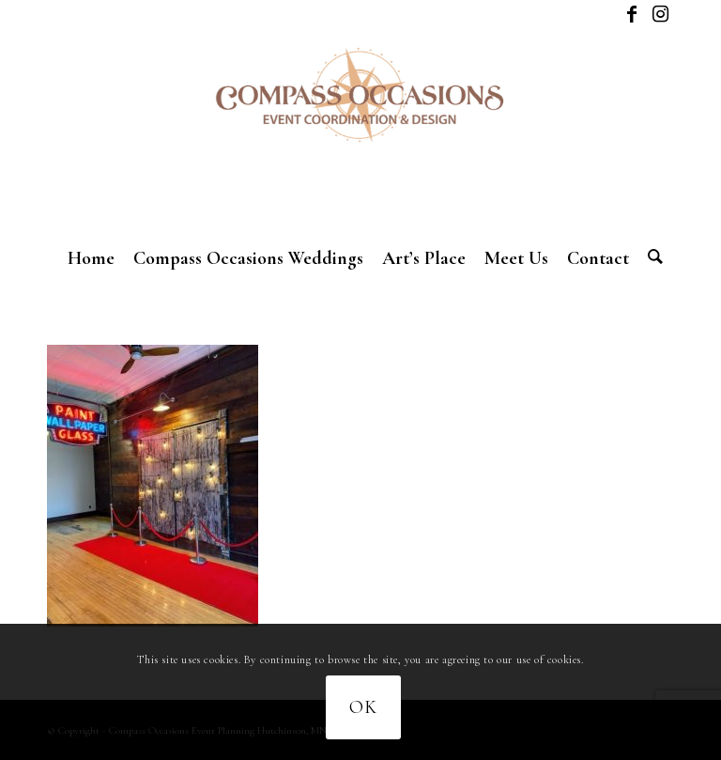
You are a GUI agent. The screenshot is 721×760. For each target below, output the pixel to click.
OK (363, 707)
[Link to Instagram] (660, 14)
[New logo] (360, 131)
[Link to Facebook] (631, 14)
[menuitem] (91, 258)
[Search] (650, 258)
